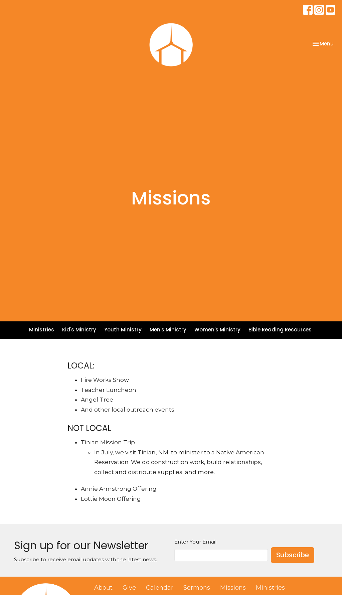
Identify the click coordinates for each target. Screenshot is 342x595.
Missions (233, 587)
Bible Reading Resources (280, 329)
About (103, 587)
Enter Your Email (195, 542)
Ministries (41, 329)
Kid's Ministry (79, 329)
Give (129, 587)
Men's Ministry (168, 329)
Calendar (159, 587)
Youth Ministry (123, 329)
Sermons (196, 587)
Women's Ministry (217, 329)
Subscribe (292, 555)
